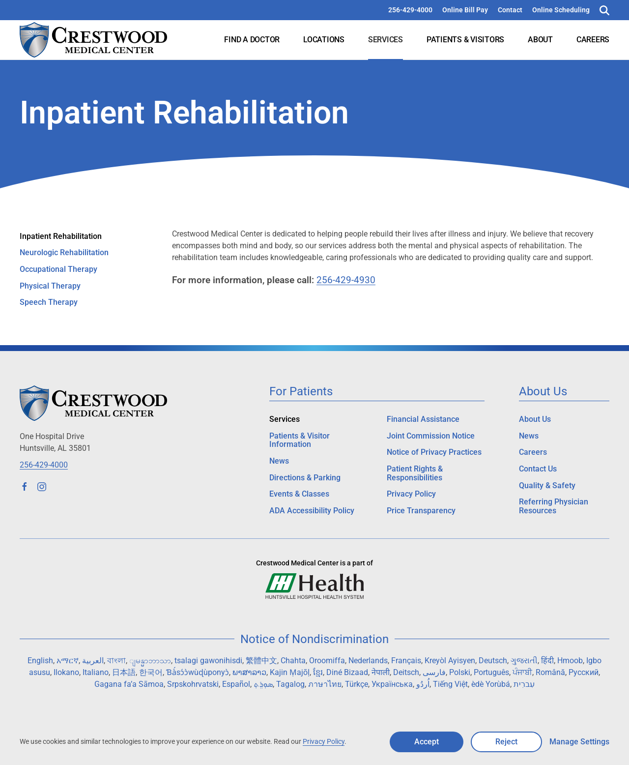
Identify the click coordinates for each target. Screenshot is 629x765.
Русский (584, 672)
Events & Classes (299, 494)
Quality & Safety (547, 485)
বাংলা (116, 660)
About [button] (540, 39)
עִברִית (524, 684)
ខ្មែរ (318, 672)
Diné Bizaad (347, 672)
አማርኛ (68, 660)
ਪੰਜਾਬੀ (522, 672)
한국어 (151, 672)
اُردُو (422, 684)
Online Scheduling (561, 10)
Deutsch (493, 660)
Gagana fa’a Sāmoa (129, 684)
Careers (592, 39)
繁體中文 (261, 660)
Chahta (293, 660)
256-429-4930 (345, 280)
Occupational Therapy (58, 269)
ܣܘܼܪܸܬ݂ (263, 684)
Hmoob (570, 660)
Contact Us (538, 468)
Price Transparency (421, 510)
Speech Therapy (49, 302)
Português (491, 672)
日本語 (124, 672)
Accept (426, 741)
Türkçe (356, 684)
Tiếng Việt (450, 684)
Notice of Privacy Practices (434, 452)
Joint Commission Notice (431, 436)
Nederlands (368, 660)
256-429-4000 (410, 10)
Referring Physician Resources (553, 506)
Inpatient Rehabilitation (61, 236)
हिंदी (547, 660)
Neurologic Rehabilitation (64, 252)
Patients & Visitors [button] (465, 39)
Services (385, 39)
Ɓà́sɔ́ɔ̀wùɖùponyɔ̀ (197, 672)
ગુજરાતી (524, 660)
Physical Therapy (50, 286)
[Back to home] (93, 39)
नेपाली (381, 672)
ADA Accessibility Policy (311, 510)
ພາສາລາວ (249, 672)
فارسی (434, 672)
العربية (93, 660)
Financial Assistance (423, 419)
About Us (535, 419)
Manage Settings (579, 741)
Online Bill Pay (465, 10)
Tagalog (290, 684)
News (279, 461)
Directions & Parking (305, 477)
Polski (459, 672)
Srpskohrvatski (193, 684)
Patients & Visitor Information (299, 440)
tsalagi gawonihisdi (208, 660)
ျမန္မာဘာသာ (150, 660)
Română (550, 672)
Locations (323, 39)
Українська (392, 684)
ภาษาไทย (325, 684)
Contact (510, 10)
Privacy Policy (411, 494)
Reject (506, 741)
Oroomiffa (327, 660)
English (40, 660)
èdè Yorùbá (490, 684)
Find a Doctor (252, 39)
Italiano (96, 672)
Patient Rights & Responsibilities (415, 473)
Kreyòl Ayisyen (450, 660)
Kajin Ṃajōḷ (290, 672)
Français (406, 660)
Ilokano (66, 672)
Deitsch (406, 672)
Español (236, 684)
